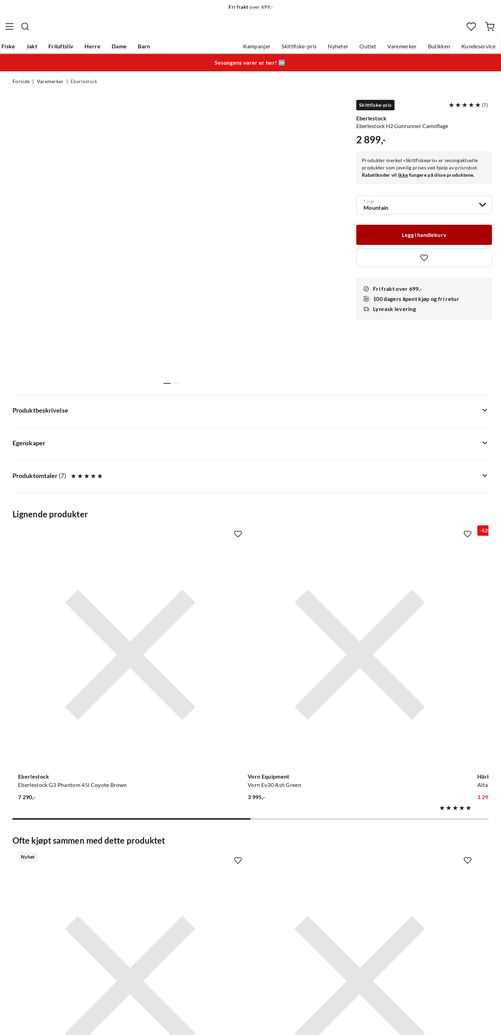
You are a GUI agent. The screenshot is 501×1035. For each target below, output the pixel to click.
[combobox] (250, 29)
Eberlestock (84, 85)
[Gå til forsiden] (46, 30)
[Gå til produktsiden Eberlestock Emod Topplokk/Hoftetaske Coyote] (66, 688)
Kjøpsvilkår (449, 1020)
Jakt (43, 49)
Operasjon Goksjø (233, 890)
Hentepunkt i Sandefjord (43, 868)
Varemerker (389, 49)
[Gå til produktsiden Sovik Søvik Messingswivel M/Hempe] (435, 688)
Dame (130, 49)
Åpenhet (221, 912)
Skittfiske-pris (286, 49)
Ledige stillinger (230, 856)
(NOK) (27, 1020)
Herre (104, 49)
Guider (21, 856)
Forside (21, 85)
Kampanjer (244, 49)
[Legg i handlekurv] (424, 237)
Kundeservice (466, 49)
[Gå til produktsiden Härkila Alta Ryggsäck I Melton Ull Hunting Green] (312, 473)
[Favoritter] (461, 30)
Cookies (479, 1020)
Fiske (19, 49)
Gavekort (123, 856)
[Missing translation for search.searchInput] (142, 29)
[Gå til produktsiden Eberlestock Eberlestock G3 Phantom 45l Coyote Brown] (66, 473)
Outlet (355, 49)
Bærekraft (223, 901)
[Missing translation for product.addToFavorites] (424, 260)
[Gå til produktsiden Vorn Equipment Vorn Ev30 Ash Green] (189, 473)
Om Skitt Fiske (229, 845)
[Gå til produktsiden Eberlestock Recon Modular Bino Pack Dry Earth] (189, 688)
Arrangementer (230, 879)
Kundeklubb (226, 923)
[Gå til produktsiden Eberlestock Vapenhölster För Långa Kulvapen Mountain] (312, 688)
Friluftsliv (72, 49)
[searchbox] (257, 29)
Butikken (426, 49)
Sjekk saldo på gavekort (42, 879)
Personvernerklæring (404, 1020)
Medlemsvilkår (229, 934)
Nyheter (325, 49)
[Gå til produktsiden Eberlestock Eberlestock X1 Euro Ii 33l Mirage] (435, 473)
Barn (155, 49)
